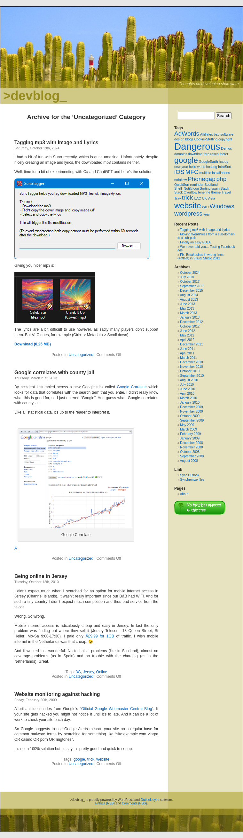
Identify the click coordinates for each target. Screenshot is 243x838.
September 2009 (192, 420)
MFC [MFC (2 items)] (192, 172)
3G (78, 672)
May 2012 (187, 335)
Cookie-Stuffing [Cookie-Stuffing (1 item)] (205, 139)
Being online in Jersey (40, 576)
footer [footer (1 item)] (224, 154)
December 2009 (191, 407)
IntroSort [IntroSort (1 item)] (224, 167)
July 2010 (187, 384)
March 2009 (188, 429)
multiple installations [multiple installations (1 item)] (215, 173)
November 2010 (191, 366)
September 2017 (192, 286)
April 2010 (187, 393)
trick (90, 759)
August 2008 (189, 460)
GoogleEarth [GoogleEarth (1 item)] (208, 161)
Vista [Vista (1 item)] (211, 198)
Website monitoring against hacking (57, 694)
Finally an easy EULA (195, 242)
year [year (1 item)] (206, 214)
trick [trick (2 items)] (187, 197)
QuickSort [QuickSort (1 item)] (181, 184)
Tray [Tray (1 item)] (177, 198)
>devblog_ (35, 96)
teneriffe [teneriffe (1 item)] (204, 192)
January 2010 (190, 402)
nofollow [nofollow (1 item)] (180, 180)
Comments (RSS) (134, 803)
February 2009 (190, 434)
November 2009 (191, 411)
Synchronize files (192, 479)
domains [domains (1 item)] (180, 154)
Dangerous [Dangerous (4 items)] (197, 146)
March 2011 (188, 358)
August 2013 (189, 299)
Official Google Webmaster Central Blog (116, 709)
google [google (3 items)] (186, 160)
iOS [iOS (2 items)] (179, 172)
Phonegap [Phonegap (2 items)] (202, 179)
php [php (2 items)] (221, 179)
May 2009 (187, 425)
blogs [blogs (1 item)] (189, 139)
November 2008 (191, 447)
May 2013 (187, 308)
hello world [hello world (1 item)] (197, 167)
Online (101, 672)
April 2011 (187, 353)
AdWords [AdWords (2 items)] (186, 133)
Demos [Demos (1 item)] (226, 148)
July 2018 (187, 277)
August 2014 (189, 295)
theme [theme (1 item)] (216, 192)
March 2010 (188, 398)
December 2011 (191, 344)
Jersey (88, 672)
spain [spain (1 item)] (215, 188)
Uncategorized (81, 354)
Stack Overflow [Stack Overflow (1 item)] (185, 192)
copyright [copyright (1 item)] (225, 139)
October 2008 (190, 452)
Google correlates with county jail (54, 372)
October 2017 (190, 281)
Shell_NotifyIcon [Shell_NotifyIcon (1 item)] (186, 188)
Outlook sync (150, 800)
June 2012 (187, 331)
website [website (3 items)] (187, 205)
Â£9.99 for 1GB (99, 636)
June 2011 (187, 349)
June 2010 (187, 389)
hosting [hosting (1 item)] (211, 167)
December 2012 (191, 322)
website (102, 759)
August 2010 (189, 380)
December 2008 (191, 443)
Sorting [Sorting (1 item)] (205, 188)
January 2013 (190, 317)
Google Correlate (132, 387)
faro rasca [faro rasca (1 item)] (210, 154)
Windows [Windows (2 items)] (221, 206)
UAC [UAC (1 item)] (197, 198)
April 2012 (187, 340)
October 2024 (190, 272)
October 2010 (190, 371)
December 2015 (191, 290)
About (184, 494)
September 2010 (192, 375)
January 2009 (190, 438)
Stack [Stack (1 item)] (225, 188)
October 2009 (190, 416)
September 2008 (192, 456)
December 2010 (191, 362)
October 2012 (190, 326)
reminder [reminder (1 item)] (197, 184)
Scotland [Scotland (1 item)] (210, 184)
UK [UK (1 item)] (204, 198)
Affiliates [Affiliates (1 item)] (206, 134)
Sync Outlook (189, 475)
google (79, 759)
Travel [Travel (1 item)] (226, 192)
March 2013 (188, 313)
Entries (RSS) (105, 803)
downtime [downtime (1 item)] (195, 154)
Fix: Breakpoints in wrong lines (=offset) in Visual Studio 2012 (200, 256)
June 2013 (187, 304)
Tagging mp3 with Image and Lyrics (56, 142)
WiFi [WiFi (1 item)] (205, 207)
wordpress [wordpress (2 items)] (188, 213)
